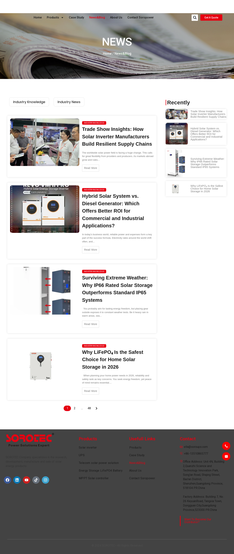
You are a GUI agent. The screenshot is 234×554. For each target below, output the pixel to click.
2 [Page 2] (75, 408)
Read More (90, 168)
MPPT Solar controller (94, 478)
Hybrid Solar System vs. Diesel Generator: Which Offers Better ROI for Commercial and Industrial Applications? (113, 210)
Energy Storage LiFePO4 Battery (100, 470)
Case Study (76, 6)
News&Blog (97, 6)
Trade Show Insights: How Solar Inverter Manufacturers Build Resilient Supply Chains (117, 136)
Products (55, 6)
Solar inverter (88, 447)
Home (38, 6)
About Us (116, 6)
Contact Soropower (140, 6)
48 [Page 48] (89, 408)
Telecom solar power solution (99, 463)
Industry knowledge (94, 123)
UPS (82, 455)
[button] (195, 6)
